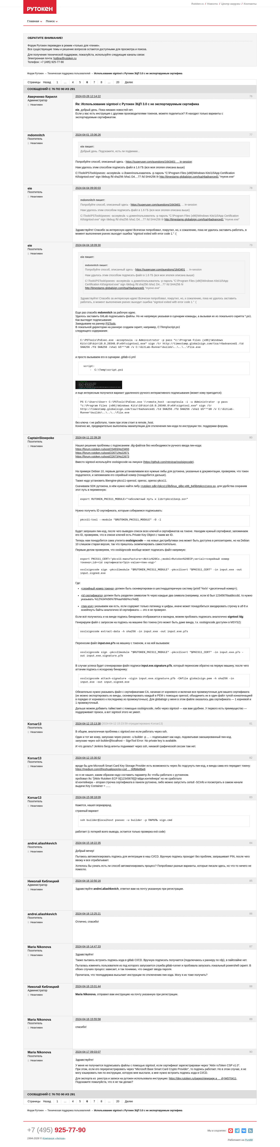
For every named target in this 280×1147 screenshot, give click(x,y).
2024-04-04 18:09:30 (88, 245)
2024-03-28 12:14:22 (88, 96)
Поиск (50, 21)
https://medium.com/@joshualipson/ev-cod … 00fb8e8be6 (110, 769)
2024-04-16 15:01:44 (88, 986)
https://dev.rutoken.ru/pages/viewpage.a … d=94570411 (202, 1078)
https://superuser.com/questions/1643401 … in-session (159, 161)
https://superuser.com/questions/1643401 (155, 204)
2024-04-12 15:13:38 (88, 723)
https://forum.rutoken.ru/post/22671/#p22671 (102, 452)
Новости (212, 3)
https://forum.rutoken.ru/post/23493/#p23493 (102, 449)
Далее (129, 82)
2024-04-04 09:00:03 (88, 187)
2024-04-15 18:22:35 (88, 842)
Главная (33, 21)
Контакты (250, 3)
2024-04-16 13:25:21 (88, 913)
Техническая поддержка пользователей (68, 73)
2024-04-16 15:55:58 (88, 1019)
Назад (47, 82)
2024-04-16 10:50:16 (88, 880)
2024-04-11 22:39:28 (88, 437)
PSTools (111, 323)
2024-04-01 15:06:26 (88, 134)
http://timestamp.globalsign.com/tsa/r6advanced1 (189, 176)
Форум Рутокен (35, 73)
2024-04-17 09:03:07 (88, 1051)
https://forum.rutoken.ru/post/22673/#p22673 (102, 456)
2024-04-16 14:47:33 (88, 946)
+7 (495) (56, 1130)
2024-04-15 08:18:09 (88, 797)
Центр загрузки (230, 3)
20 (117, 82)
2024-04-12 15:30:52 (88, 757)
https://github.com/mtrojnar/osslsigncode (168, 462)
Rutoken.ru (197, 3)
